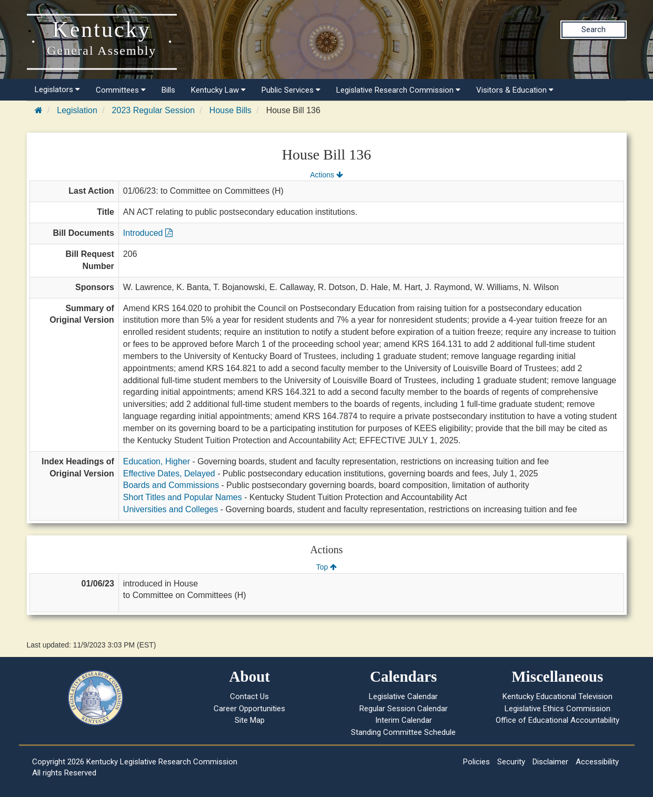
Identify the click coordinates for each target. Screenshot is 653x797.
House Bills (230, 110)
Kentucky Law (218, 90)
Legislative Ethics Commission (557, 708)
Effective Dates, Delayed (169, 473)
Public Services (291, 90)
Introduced (148, 232)
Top (326, 567)
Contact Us (249, 696)
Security (511, 761)
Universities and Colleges (170, 509)
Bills (168, 90)
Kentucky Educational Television (557, 696)
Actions (326, 175)
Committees (121, 90)
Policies (476, 761)
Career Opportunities (249, 708)
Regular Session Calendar (403, 708)
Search (593, 29)
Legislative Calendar (403, 696)
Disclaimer (550, 761)
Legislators (57, 89)
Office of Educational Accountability (557, 720)
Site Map (250, 720)
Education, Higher (156, 461)
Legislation (77, 110)
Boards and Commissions (171, 485)
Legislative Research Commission (398, 90)
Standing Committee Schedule (403, 732)
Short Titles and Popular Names (182, 497)
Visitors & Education (515, 90)
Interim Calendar (403, 720)
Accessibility (597, 761)
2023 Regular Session (153, 110)
